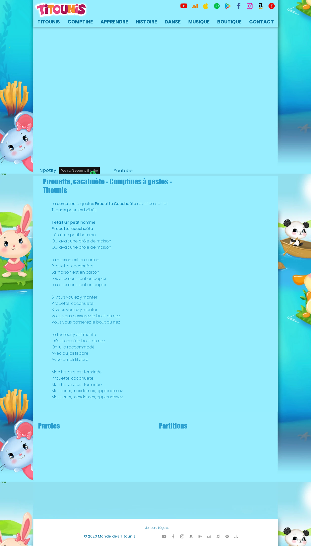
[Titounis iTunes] (218, 536)
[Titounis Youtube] (184, 6)
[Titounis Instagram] (250, 6)
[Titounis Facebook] (173, 536)
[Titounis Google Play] (228, 6)
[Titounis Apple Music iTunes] (206, 6)
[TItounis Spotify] (217, 6)
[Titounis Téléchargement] (236, 536)
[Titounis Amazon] (261, 6)
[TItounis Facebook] (239, 6)
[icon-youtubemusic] (272, 6)
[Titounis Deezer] (195, 6)
